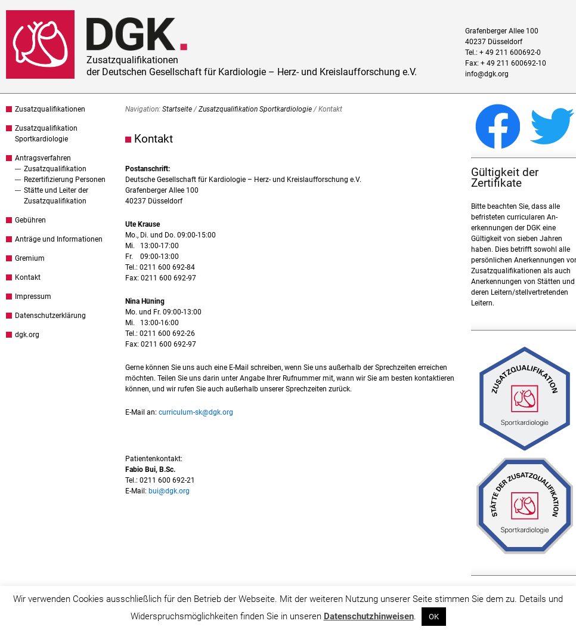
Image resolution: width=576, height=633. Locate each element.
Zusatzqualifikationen (50, 109)
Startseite (177, 109)
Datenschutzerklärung (50, 315)
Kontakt (28, 277)
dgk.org (27, 335)
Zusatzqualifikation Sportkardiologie (255, 109)
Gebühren (30, 220)
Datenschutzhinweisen (369, 616)
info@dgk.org (487, 74)
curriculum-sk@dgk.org (196, 412)
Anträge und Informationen (59, 239)
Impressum (33, 296)
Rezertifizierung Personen (65, 179)
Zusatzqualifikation (55, 169)
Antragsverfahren (43, 158)
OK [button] (434, 616)
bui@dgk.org (169, 491)
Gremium (30, 258)
